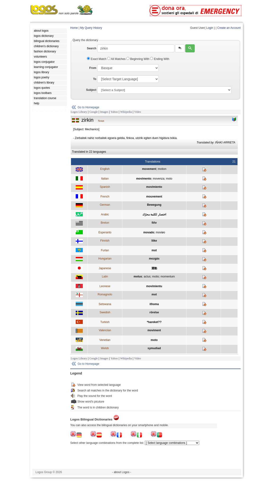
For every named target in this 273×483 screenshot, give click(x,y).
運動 (154, 268)
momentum (168, 276)
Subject (91, 90)
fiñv (154, 222)
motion (162, 169)
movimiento (154, 187)
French (105, 196)
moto (169, 178)
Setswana (105, 304)
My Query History (91, 27)
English (105, 169)
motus (138, 276)
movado (148, 232)
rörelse (154, 312)
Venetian (104, 340)
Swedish (105, 312)
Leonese (104, 286)
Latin (105, 276)
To (94, 79)
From (92, 68)
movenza (158, 178)
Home (74, 27)
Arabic (105, 214)
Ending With (159, 59)
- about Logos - (121, 472)
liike (154, 240)
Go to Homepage (88, 107)
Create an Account (229, 27)
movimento (143, 178)
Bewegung (154, 204)
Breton (105, 222)
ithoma (154, 304)
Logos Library (79, 111)
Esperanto (104, 232)
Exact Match (97, 59)
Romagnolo (105, 294)
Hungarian (104, 258)
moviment (154, 330)
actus (147, 276)
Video (137, 111)
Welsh (105, 348)
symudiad (154, 348)
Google (93, 111)
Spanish (105, 187)
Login (209, 27)
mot (154, 250)
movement (149, 169)
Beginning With (138, 59)
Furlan (105, 250)
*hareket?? (154, 322)
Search (91, 48)
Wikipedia (126, 111)
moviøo (160, 232)
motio (155, 276)
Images (104, 111)
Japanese (105, 268)
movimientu (154, 286)
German (105, 204)
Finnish (105, 240)
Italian (105, 178)
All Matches (116, 59)
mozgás (154, 258)
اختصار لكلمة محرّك (154, 214)
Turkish (105, 322)
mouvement (154, 196)
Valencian (105, 330)
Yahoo (114, 111)
